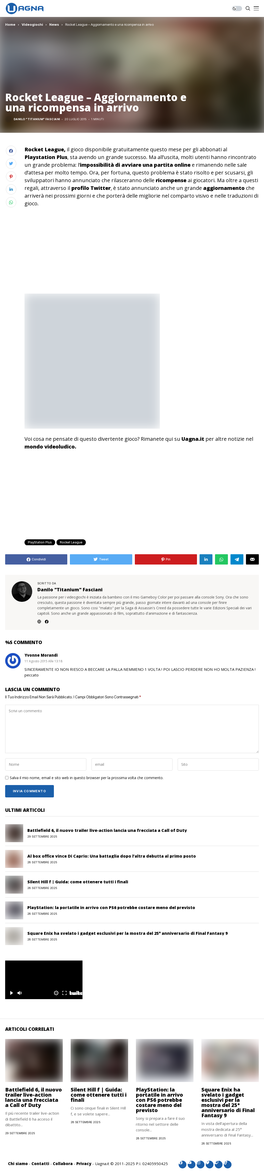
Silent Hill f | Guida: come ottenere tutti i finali (77, 882)
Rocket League (71, 542)
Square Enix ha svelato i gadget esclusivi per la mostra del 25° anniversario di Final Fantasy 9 (127, 933)
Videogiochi (32, 24)
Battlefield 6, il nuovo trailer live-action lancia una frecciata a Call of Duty (107, 830)
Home (10, 24)
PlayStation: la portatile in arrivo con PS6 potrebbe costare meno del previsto (111, 907)
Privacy (83, 1163)
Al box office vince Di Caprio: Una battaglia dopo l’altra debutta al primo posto (111, 856)
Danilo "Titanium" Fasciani (37, 119)
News (54, 24)
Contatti (40, 1163)
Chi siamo (18, 1163)
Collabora (63, 1163)
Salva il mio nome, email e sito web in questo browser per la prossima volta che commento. (86, 778)
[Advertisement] (141, 250)
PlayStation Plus (40, 542)
